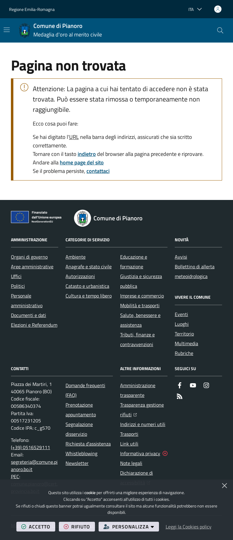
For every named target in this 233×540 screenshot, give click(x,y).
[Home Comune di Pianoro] (60, 30)
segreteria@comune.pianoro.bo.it (34, 465)
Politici (18, 286)
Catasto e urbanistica (87, 286)
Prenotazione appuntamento (81, 409)
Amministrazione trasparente (137, 390)
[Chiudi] (224, 485)
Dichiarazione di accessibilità (143, 477)
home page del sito (82, 162)
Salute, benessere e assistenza (140, 319)
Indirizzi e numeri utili (142, 424)
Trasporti (129, 434)
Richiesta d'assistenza (88, 443)
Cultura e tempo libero (89, 295)
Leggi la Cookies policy (188, 526)
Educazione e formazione (133, 261)
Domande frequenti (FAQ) (85, 390)
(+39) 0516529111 (30, 447)
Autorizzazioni (80, 276)
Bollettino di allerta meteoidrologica (194, 271)
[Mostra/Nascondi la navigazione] (6, 29)
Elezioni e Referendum (34, 324)
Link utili (129, 443)
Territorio (184, 333)
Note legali (131, 463)
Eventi (181, 314)
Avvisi (181, 256)
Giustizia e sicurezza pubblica (141, 281)
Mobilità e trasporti (140, 305)
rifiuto (79, 526)
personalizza (131, 526)
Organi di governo (29, 256)
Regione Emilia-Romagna (32, 9)
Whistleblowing (81, 453)
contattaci (98, 171)
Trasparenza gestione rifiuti (143, 409)
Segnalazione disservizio (79, 429)
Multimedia (186, 343)
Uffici (16, 276)
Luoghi (182, 324)
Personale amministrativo (26, 300)
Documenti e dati (28, 315)
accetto (38, 526)
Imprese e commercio (142, 295)
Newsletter (77, 463)
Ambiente (76, 256)
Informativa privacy (140, 453)
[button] (220, 30)
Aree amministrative (32, 266)
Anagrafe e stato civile (89, 266)
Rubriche (184, 353)
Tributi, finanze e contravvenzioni (137, 339)
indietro (87, 154)
